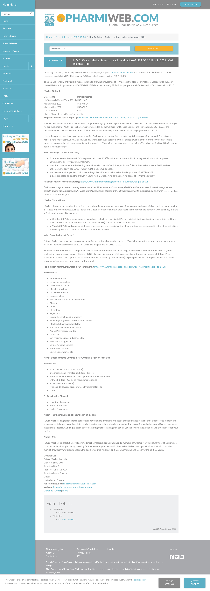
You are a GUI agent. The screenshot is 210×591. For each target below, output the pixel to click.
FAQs (5, 96)
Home (49, 37)
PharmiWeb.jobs (54, 549)
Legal (18, 118)
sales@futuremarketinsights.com (79, 483)
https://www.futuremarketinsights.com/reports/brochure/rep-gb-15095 (130, 266)
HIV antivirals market (122, 72)
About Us (51, 552)
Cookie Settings (169, 582)
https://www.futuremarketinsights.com (72, 487)
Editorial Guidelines (12, 111)
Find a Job (172, 4)
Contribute (7, 103)
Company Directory (12, 51)
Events (18, 66)
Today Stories (9, 36)
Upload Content (190, 4)
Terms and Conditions (87, 549)
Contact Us (51, 556)
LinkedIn (48, 490)
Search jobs (154, 48)
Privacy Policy (84, 552)
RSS (78, 556)
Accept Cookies (195, 582)
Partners (6, 28)
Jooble (110, 549)
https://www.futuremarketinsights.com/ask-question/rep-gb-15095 (114, 181)
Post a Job (158, 4)
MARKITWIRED (66, 519)
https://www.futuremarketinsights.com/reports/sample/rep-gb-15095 (113, 117)
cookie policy (140, 579)
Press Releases (63, 37)
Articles (6, 58)
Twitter (57, 490)
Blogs (65, 490)
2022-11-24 (80, 37)
